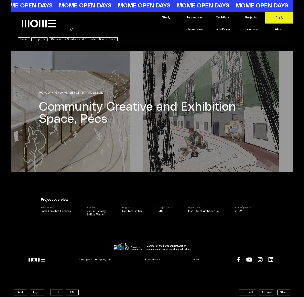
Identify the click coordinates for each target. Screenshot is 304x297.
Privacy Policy (152, 259)
